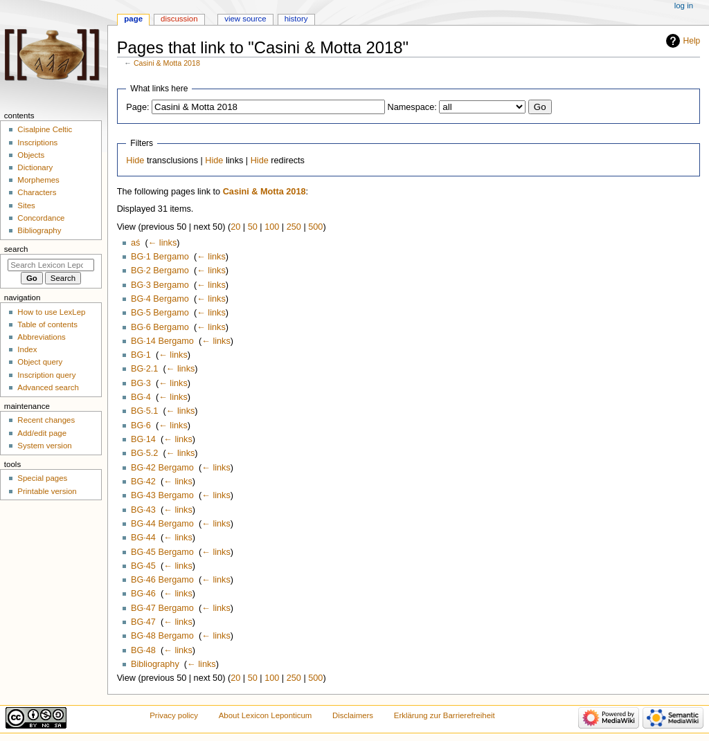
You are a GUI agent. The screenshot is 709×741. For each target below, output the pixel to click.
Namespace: (412, 107)
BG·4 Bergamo (160, 299)
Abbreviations (41, 337)
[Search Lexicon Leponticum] (51, 265)
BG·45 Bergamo (162, 552)
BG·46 (143, 593)
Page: (137, 107)
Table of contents (47, 324)
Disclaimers (352, 715)
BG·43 (143, 510)
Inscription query (46, 375)
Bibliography (155, 664)
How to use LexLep (51, 312)
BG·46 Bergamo (162, 580)
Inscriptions (37, 142)
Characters (36, 192)
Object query (39, 362)
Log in (683, 5)
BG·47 (143, 622)
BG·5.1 (145, 411)
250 (294, 227)
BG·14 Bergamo (162, 341)
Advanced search (48, 387)
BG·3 (141, 383)
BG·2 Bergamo (160, 270)
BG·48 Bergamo (162, 636)
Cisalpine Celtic (44, 129)
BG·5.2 (145, 453)
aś (135, 243)
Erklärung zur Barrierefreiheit (444, 715)
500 (315, 227)
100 (271, 227)
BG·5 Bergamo (160, 313)
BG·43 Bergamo (162, 495)
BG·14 (143, 439)
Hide (135, 160)
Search (16, 249)
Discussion (179, 19)
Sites (26, 205)
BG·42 (143, 481)
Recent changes (46, 420)
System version (44, 445)
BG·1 (141, 355)
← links (162, 243)
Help (692, 41)
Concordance (40, 218)
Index (27, 349)
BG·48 (143, 650)
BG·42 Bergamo (162, 468)
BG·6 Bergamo (160, 327)
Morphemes (38, 180)
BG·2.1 (145, 369)
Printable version (46, 491)
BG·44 (143, 537)
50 (253, 227)
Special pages (42, 478)
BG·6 (141, 425)
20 (235, 227)
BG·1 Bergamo (160, 257)
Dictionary (35, 167)
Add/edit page (41, 433)
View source (245, 19)
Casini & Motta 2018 (167, 63)
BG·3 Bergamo (160, 285)
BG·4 (141, 397)
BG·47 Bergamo (162, 608)
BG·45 (143, 566)
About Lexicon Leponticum (265, 715)
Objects (30, 155)
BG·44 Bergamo (162, 524)
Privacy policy (174, 715)
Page (133, 19)
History (296, 19)
